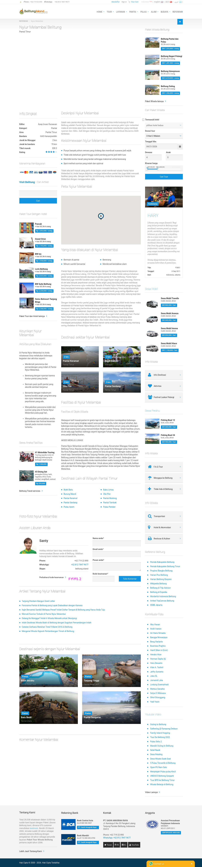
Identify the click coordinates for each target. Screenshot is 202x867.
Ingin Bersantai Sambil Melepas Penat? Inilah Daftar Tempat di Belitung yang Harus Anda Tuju (63, 610)
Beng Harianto (156, 641)
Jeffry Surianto (156, 672)
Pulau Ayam (69, 507)
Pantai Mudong (110, 498)
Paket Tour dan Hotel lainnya (32, 316)
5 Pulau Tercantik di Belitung (162, 763)
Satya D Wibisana (158, 693)
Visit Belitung (27, 182)
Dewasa (148, 152)
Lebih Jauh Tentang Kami (30, 851)
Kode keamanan (100, 574)
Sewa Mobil (151, 288)
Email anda (98, 549)
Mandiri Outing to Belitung (161, 746)
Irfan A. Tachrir (156, 667)
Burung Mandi (70, 494)
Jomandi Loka (156, 680)
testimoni (34, 828)
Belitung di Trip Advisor (160, 588)
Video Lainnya (151, 792)
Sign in (124, 2)
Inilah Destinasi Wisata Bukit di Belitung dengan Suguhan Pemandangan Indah (56, 622)
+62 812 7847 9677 (62, 2)
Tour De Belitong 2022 (160, 737)
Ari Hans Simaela (157, 633)
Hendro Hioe (155, 654)
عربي (177, 2)
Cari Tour (164, 177)
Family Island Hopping (160, 733)
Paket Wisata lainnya (154, 101)
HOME (99, 12)
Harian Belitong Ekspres (160, 579)
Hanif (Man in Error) (159, 650)
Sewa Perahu (152, 410)
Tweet (109, 845)
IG (125, 845)
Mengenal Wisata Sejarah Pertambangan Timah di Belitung (48, 631)
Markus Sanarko (157, 689)
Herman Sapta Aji (158, 659)
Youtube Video (153, 714)
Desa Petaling (156, 754)
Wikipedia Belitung (158, 583)
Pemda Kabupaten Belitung (162, 562)
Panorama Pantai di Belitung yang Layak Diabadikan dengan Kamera (52, 605)
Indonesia (146, 2)
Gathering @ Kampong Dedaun (163, 728)
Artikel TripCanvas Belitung (162, 601)
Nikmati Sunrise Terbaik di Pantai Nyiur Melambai (44, 614)
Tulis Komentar (130, 579)
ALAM (153, 12)
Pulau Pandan (109, 507)
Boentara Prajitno (158, 646)
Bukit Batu (68, 490)
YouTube (135, 845)
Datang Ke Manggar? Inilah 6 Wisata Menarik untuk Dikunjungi (49, 618)
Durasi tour (150, 131)
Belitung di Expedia (158, 592)
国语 (168, 2)
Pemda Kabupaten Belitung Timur (165, 566)
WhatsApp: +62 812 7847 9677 (117, 838)
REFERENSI (178, 12)
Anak (168, 152)
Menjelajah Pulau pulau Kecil (163, 771)
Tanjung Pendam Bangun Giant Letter (38, 601)
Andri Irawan (155, 629)
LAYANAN (120, 12)
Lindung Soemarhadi (159, 684)
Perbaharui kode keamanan (51, 577)
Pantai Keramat (70, 498)
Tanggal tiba (150, 141)
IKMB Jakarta (156, 605)
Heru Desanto (156, 663)
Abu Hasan (155, 624)
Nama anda (98, 538)
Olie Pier (107, 494)
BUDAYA (164, 12)
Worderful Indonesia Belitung (163, 596)
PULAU (143, 12)
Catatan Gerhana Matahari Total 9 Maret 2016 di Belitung (47, 627)
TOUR (109, 12)
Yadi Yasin (154, 702)
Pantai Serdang (70, 502)
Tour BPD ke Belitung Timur (162, 780)
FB (117, 845)
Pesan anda (98, 560)
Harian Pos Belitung (159, 575)
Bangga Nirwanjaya (158, 637)
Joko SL (153, 676)
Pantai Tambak (109, 502)
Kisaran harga (151, 163)
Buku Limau (108, 490)
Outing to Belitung (158, 724)
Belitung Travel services (29, 491)
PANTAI (132, 12)
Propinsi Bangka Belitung (161, 571)
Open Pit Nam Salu (158, 767)
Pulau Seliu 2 (156, 741)
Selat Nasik (155, 750)
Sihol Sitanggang (157, 697)
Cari (38, 201)
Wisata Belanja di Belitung (161, 784)
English (158, 2)
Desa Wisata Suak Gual (160, 759)
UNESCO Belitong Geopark (162, 776)
